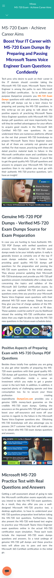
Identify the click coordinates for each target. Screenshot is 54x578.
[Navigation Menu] (7, 15)
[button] (33, 5)
